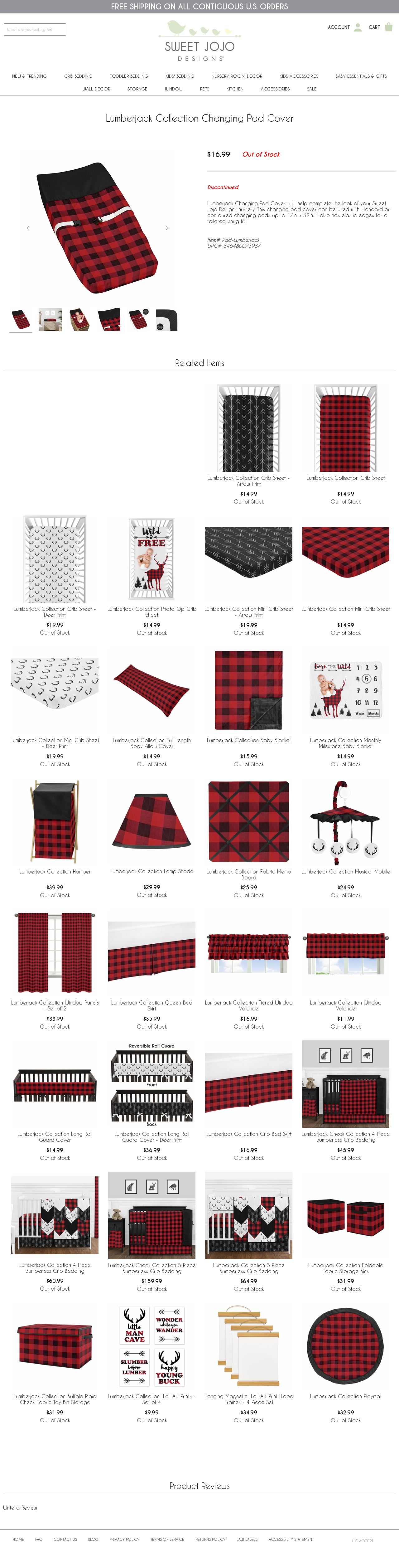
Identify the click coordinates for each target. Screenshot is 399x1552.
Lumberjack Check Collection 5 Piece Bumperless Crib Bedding (152, 1268)
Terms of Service (167, 1539)
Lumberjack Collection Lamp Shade (151, 871)
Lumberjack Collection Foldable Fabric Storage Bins (345, 1268)
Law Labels (247, 1539)
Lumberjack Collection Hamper (55, 871)
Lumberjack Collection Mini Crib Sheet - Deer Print (55, 743)
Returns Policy (210, 1539)
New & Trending (29, 76)
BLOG (93, 1539)
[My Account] (358, 27)
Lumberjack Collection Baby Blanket (249, 740)
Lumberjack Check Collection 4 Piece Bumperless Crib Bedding (346, 1137)
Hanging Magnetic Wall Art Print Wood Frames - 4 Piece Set (248, 1399)
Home (18, 1539)
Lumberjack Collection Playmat (346, 1396)
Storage (137, 88)
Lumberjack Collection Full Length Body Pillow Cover (152, 743)
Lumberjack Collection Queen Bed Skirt (151, 1005)
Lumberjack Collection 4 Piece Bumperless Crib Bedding (55, 1268)
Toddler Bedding (129, 76)
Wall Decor (96, 88)
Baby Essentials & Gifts (361, 76)
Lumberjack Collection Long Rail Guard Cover (54, 1137)
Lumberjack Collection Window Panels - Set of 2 (55, 1005)
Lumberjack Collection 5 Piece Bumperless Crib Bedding (249, 1268)
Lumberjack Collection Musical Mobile (345, 871)
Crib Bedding (78, 76)
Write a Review (20, 1508)
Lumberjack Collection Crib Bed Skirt (248, 1134)
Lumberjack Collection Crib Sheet (346, 478)
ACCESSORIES (275, 88)
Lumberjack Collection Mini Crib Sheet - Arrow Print (248, 612)
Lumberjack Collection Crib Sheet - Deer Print (55, 612)
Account (339, 27)
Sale (312, 88)
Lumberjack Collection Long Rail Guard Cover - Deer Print (151, 1137)
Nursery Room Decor (237, 76)
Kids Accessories (299, 76)
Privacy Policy (124, 1539)
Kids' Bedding (180, 76)
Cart (374, 27)
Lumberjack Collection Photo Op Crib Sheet (152, 612)
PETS (204, 88)
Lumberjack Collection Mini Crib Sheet (345, 609)
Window (174, 88)
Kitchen (235, 88)
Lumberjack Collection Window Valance (346, 1005)
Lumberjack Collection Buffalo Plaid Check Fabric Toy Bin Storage (55, 1399)
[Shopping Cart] (388, 27)
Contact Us (65, 1539)
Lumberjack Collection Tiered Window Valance (249, 1005)
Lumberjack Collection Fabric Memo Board (249, 874)
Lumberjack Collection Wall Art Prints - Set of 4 (152, 1399)
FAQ (39, 1539)
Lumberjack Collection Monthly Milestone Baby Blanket (345, 743)
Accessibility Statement (291, 1539)
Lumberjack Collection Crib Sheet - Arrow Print (249, 481)
